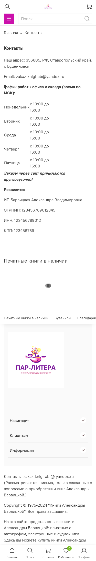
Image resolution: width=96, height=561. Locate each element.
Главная (11, 32)
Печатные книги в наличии (26, 318)
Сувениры (63, 318)
